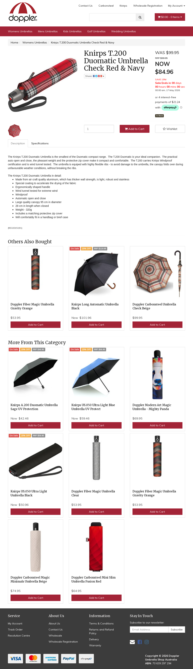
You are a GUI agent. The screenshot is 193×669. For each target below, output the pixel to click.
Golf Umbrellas (96, 31)
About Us (54, 623)
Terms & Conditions (101, 623)
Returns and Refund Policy (101, 631)
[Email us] (132, 642)
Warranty (95, 645)
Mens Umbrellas (48, 31)
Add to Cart (134, 129)
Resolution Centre (19, 635)
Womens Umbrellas (20, 31)
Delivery (94, 639)
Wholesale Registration (147, 5)
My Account (176, 5)
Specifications (40, 143)
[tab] (18, 143)
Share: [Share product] (94, 76)
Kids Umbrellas (72, 31)
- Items (170, 17)
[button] (170, 129)
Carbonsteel (106, 5)
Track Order (15, 629)
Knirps (123, 5)
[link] (140, 642)
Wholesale (55, 635)
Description (18, 143)
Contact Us (86, 5)
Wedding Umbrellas (123, 31)
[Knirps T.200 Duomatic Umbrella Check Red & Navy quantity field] (99, 129)
